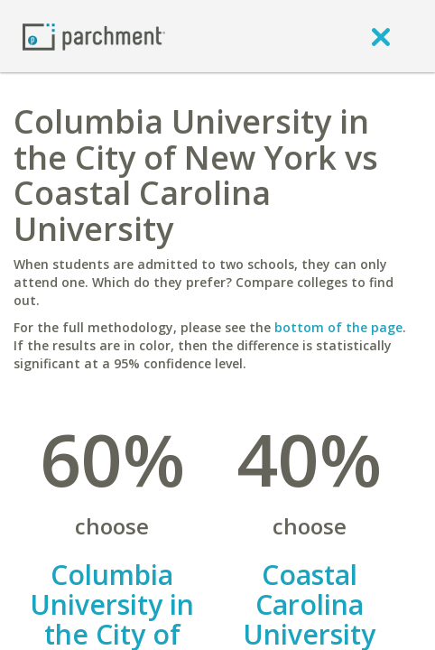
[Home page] (94, 35)
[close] (381, 36)
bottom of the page (338, 327)
